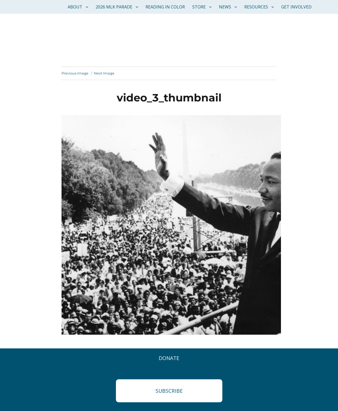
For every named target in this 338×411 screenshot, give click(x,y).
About (75, 7)
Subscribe (169, 390)
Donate (169, 358)
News (225, 7)
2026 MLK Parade (114, 7)
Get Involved (296, 7)
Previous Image (75, 73)
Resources (256, 7)
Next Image (104, 73)
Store (199, 7)
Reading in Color (165, 7)
